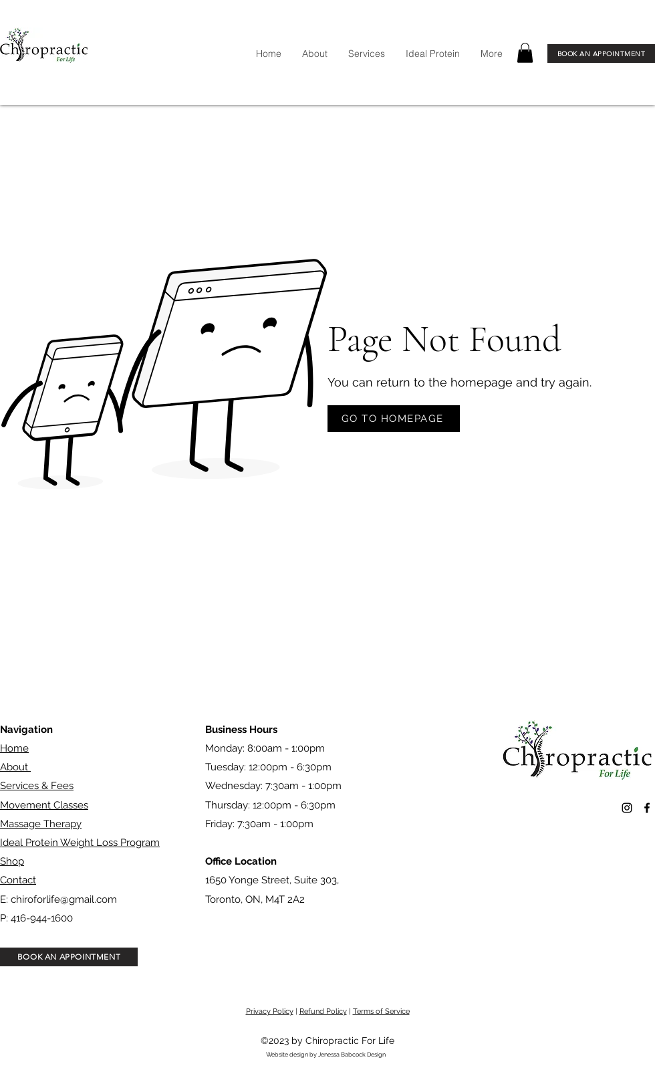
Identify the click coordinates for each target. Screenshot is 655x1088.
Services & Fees (37, 786)
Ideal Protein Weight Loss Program (80, 843)
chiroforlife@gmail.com (64, 899)
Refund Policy (323, 1011)
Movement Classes (44, 805)
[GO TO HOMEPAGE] (394, 418)
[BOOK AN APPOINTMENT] (601, 53)
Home (14, 748)
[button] (525, 53)
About (15, 767)
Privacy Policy (269, 1011)
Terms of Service (381, 1011)
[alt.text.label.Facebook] (647, 807)
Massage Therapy (41, 824)
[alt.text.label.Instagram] (627, 807)
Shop (12, 861)
